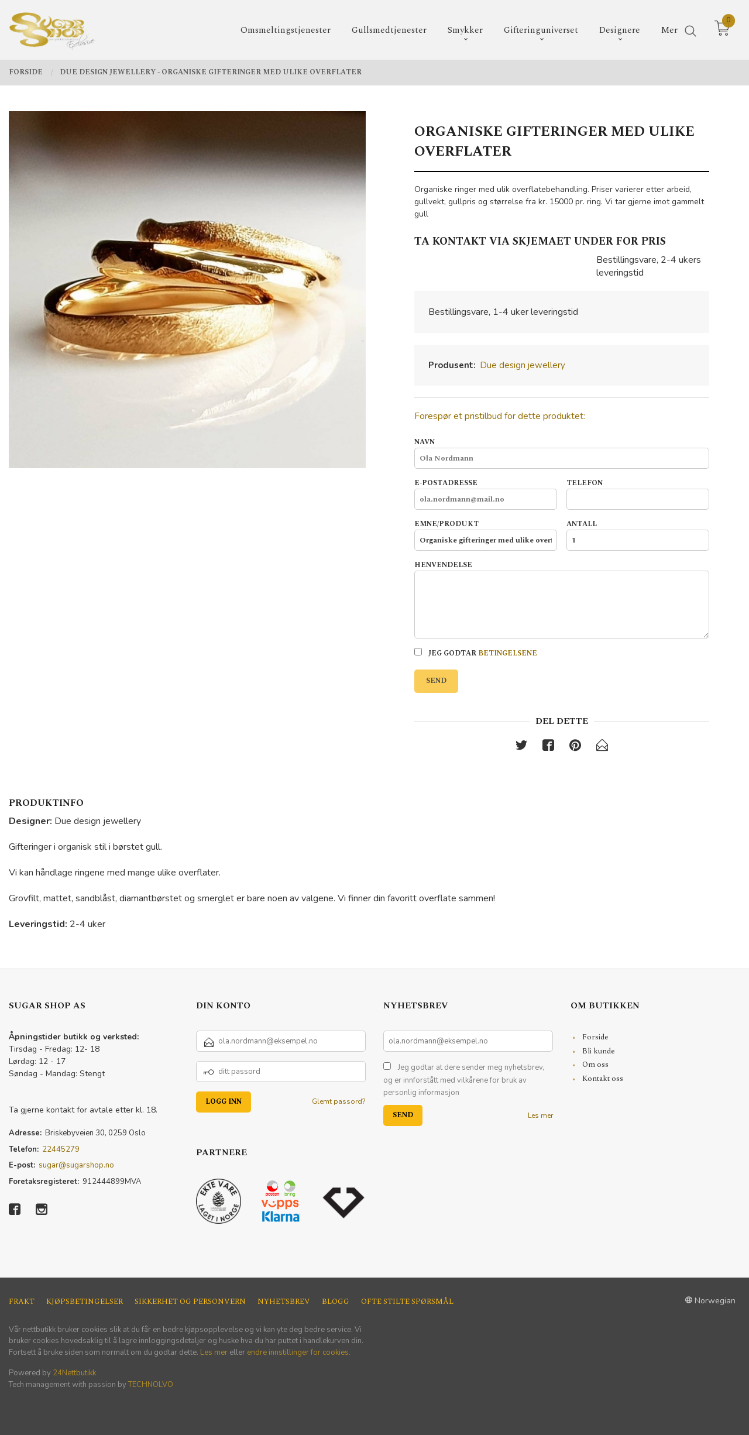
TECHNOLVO (150, 1384)
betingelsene (507, 653)
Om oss (595, 1064)
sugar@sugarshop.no (76, 1165)
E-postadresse (485, 494)
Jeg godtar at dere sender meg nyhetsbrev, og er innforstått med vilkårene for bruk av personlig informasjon (463, 1080)
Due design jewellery (522, 365)
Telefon (637, 494)
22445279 (61, 1149)
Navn (561, 453)
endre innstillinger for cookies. (299, 1352)
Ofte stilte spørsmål (407, 1301)
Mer (669, 29)
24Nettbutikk (74, 1373)
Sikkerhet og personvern (190, 1301)
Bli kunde (598, 1051)
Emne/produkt (485, 535)
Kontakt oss (602, 1078)
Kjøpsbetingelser (84, 1301)
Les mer (540, 1115)
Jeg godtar (475, 653)
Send (436, 680)
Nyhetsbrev (283, 1301)
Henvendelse (561, 599)
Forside (595, 1037)
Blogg (335, 1301)
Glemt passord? (339, 1101)
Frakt (22, 1301)
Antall (637, 535)
